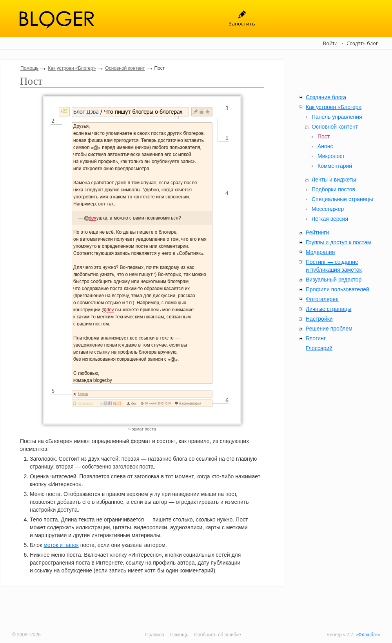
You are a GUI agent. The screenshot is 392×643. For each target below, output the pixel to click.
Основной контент (125, 68)
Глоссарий (319, 348)
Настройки (319, 319)
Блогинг (316, 338)
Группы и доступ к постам (338, 242)
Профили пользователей (337, 289)
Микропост (331, 156)
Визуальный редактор (333, 279)
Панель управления (337, 117)
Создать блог (362, 43)
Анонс (325, 146)
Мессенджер (328, 209)
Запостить (242, 23)
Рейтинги (317, 232)
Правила (154, 635)
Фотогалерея (322, 299)
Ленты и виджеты (334, 179)
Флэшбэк (368, 635)
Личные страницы (328, 309)
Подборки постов (333, 189)
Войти (330, 43)
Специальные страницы (342, 199)
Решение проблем (329, 328)
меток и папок (61, 545)
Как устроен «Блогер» (72, 68)
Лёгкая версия (330, 219)
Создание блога (326, 97)
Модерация (320, 252)
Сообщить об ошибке (217, 635)
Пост (324, 136)
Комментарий (335, 166)
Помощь (29, 68)
